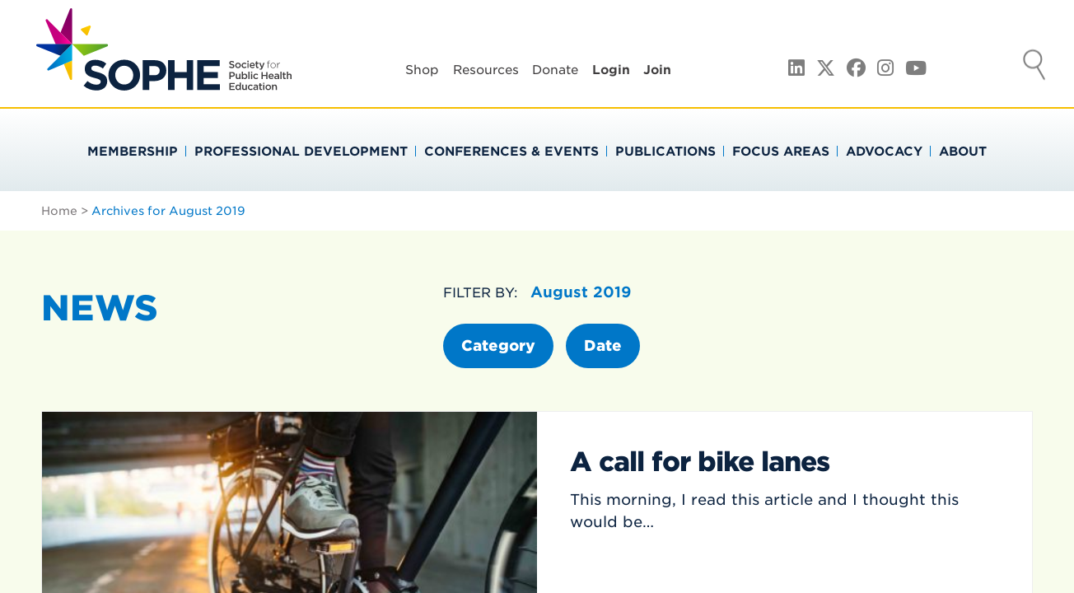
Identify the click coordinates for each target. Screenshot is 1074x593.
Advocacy (884, 151)
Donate (555, 70)
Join (657, 70)
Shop (422, 70)
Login (611, 70)
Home (59, 210)
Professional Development (301, 151)
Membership (132, 151)
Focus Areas (780, 151)
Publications (665, 151)
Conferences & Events (511, 151)
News (99, 308)
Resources (486, 70)
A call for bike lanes (699, 462)
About (963, 151)
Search (1034, 67)
